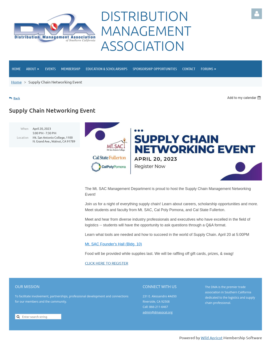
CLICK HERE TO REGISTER (106, 263)
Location (22, 137)
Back (16, 98)
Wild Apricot (212, 337)
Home (16, 82)
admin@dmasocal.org (158, 312)
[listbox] (244, 97)
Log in (256, 13)
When (24, 128)
